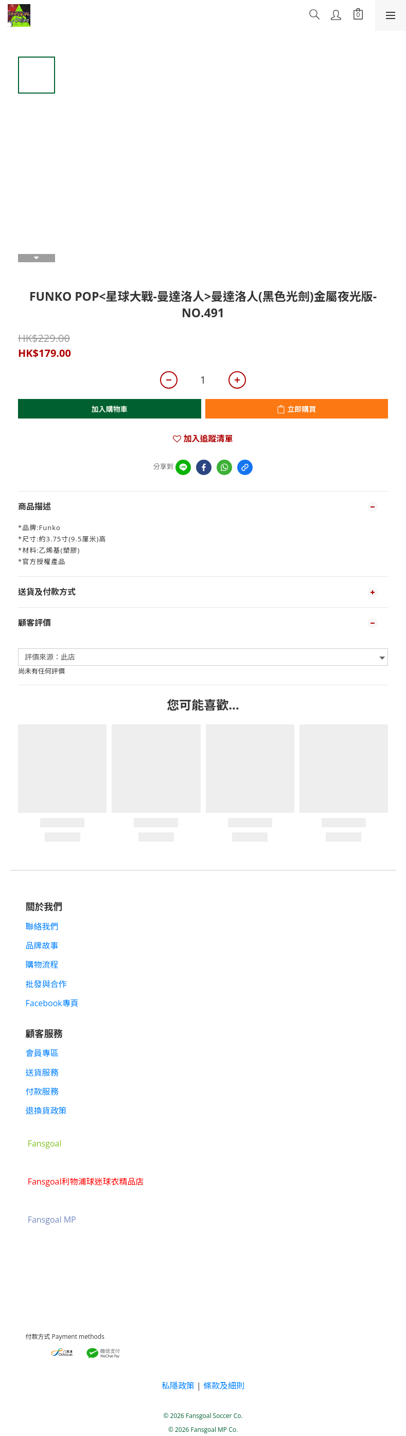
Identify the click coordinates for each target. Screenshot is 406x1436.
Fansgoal (45, 1144)
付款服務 (42, 1091)
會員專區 (42, 1053)
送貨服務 (42, 1072)
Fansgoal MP (52, 1220)
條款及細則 (223, 1385)
